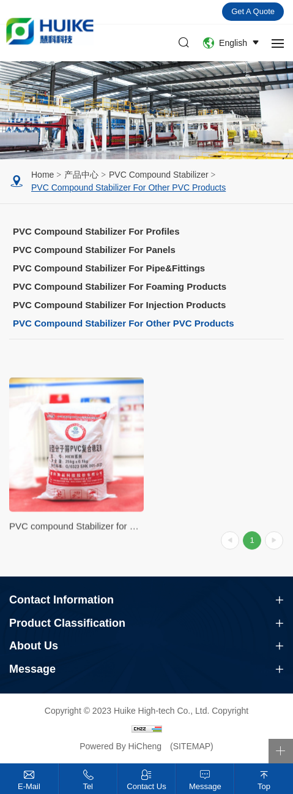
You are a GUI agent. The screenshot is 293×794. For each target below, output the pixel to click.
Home (42, 175)
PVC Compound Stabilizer (159, 175)
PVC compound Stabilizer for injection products (119, 305)
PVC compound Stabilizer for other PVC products (128, 187)
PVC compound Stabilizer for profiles (96, 231)
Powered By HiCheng (122, 746)
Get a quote (253, 11)
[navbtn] (278, 43)
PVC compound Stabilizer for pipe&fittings (109, 268)
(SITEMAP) (191, 746)
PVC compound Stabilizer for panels (94, 249)
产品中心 (81, 175)
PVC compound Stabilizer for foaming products (119, 286)
